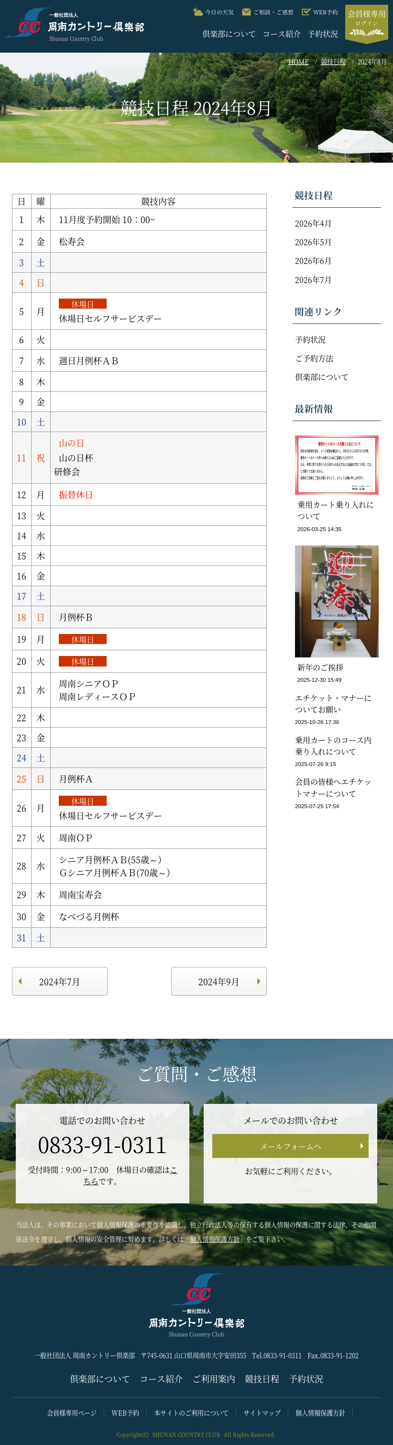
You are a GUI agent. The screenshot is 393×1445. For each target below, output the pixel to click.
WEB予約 (125, 1412)
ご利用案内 (213, 1378)
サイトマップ (262, 1412)
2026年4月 (313, 223)
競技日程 (333, 61)
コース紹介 (281, 33)
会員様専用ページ (72, 1412)
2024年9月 (219, 981)
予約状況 (322, 33)
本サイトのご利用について (191, 1412)
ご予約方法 (314, 358)
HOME (298, 61)
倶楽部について (229, 33)
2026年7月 (313, 279)
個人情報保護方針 (215, 1239)
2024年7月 (59, 981)
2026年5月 (313, 241)
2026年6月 (313, 260)
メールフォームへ (290, 1146)
